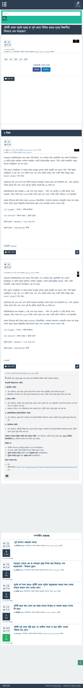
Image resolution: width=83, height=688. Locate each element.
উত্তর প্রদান (15, 150)
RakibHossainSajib (48, 634)
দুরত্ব (6, 59)
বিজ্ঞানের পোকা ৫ (49, 570)
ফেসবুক (36, 69)
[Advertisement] (41, 103)
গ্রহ (11, 59)
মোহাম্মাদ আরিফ (49, 591)
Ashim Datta (50, 546)
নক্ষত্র (15, 59)
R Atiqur (48, 612)
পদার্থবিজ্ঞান (27, 570)
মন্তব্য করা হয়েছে (17, 373)
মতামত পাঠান (6, 686)
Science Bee (57, 686)
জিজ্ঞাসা (27, 52)
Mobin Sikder (76, 686)
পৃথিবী (25, 59)
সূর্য (20, 59)
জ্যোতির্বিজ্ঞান (16, 52)
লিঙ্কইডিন (46, 69)
